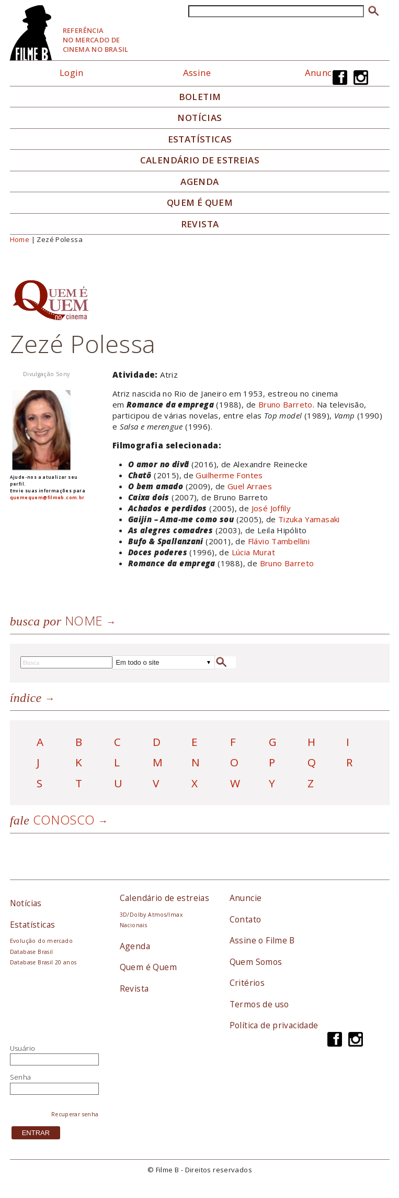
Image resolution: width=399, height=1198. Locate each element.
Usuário (23, 1048)
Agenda (199, 182)
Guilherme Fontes (229, 475)
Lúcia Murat (253, 552)
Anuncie (322, 73)
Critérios (247, 982)
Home (20, 239)
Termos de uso (259, 1004)
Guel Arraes (249, 486)
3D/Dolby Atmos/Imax (151, 914)
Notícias (199, 118)
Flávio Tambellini (279, 541)
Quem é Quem (148, 967)
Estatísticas (200, 139)
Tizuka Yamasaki (309, 519)
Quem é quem (200, 202)
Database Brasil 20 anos (43, 962)
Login (72, 73)
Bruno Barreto (285, 404)
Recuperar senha (75, 1114)
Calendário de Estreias (200, 160)
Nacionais (133, 925)
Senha (20, 1077)
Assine (197, 73)
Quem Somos (256, 962)
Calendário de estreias (165, 898)
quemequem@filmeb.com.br (47, 497)
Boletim (200, 97)
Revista (200, 224)
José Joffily (271, 508)
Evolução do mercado (41, 940)
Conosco (52, 819)
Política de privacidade (274, 1025)
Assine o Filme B (262, 940)
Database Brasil (31, 951)
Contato (245, 919)
